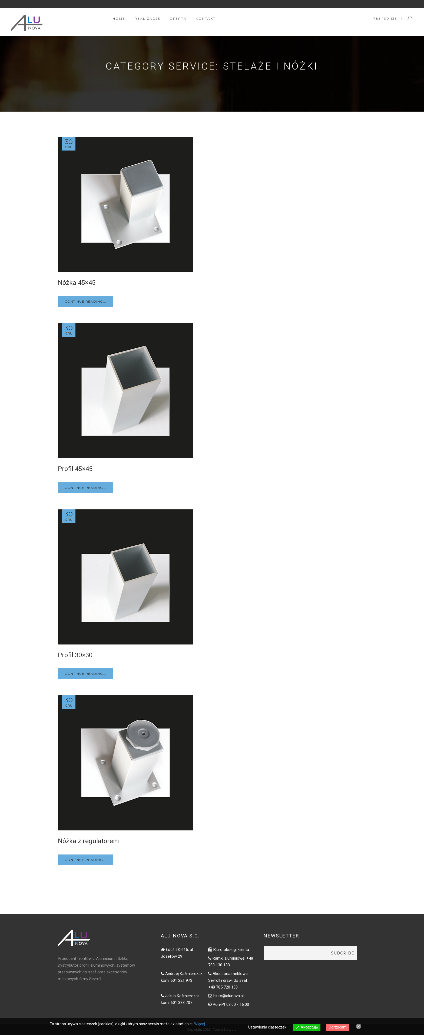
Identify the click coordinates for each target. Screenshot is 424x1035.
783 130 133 (385, 18)
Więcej (199, 1024)
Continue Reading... (85, 301)
